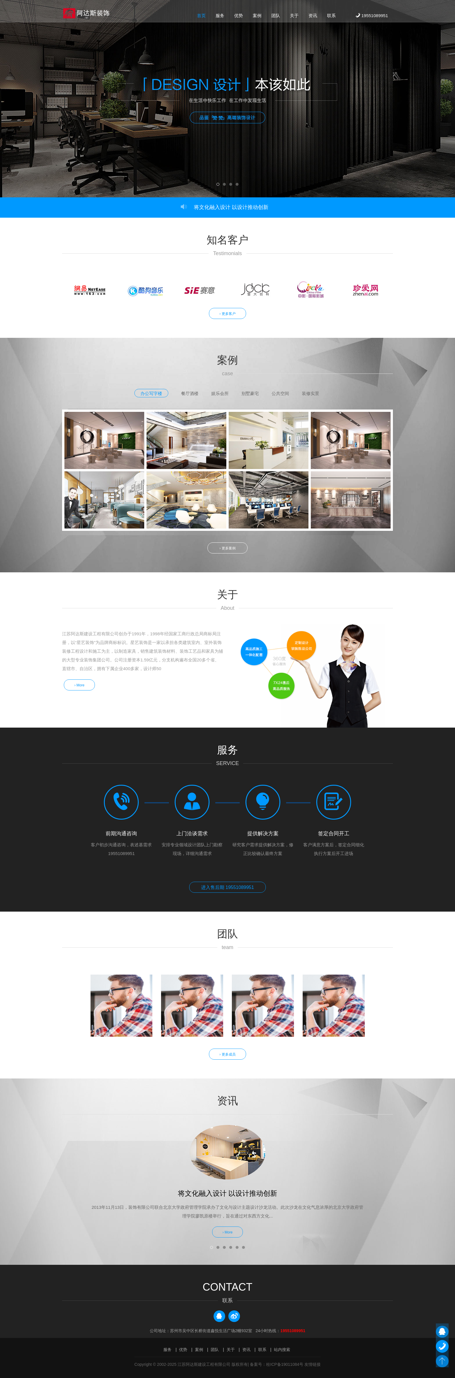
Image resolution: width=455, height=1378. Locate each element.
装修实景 (310, 393)
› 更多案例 (227, 548)
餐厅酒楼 (189, 393)
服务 (220, 16)
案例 (257, 16)
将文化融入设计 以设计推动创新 (231, 207)
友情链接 (312, 1363)
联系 (331, 16)
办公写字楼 (151, 393)
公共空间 (280, 393)
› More (80, 684)
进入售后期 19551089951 (227, 887)
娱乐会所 (220, 393)
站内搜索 (282, 1348)
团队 (275, 16)
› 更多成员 (227, 1053)
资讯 (312, 16)
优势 (238, 16)
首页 (201, 16)
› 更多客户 (227, 313)
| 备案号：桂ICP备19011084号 (275, 1363)
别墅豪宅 (250, 393)
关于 (294, 16)
